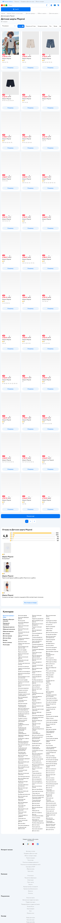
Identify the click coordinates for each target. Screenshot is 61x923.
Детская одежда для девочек (37, 630)
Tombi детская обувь (51, 649)
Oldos (47, 686)
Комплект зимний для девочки (37, 666)
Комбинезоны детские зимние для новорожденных (23, 715)
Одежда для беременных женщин (38, 729)
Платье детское (22, 818)
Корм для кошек (30, 919)
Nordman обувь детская (38, 823)
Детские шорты (53, 13)
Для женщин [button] (6, 633)
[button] (16, 9)
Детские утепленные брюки (37, 808)
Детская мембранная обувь (51, 668)
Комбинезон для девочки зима (22, 828)
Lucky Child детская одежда (51, 753)
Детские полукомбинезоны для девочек (37, 693)
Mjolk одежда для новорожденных (50, 732)
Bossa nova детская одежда (50, 724)
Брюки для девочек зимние (37, 703)
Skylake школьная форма (24, 671)
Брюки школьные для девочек (23, 654)
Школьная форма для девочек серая (23, 647)
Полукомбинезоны (37, 763)
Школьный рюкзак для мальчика (23, 632)
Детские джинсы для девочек (37, 669)
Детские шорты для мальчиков (23, 797)
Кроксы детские (36, 826)
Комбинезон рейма (37, 743)
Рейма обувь (49, 641)
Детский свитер (36, 805)
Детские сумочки (50, 809)
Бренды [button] (5, 640)
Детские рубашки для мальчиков (23, 779)
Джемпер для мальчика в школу (24, 685)
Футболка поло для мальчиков (23, 782)
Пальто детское (36, 793)
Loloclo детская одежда (51, 720)
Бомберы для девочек (37, 680)
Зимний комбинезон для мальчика (23, 785)
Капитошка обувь (50, 755)
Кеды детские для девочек (36, 724)
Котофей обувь (49, 676)
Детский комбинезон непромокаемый (37, 754)
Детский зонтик (50, 829)
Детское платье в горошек (36, 700)
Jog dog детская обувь (51, 620)
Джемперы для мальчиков (21, 800)
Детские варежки (50, 793)
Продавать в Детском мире (30, 853)
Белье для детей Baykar (51, 750)
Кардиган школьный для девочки (24, 669)
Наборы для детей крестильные (22, 721)
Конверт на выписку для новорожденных (24, 694)
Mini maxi (48, 743)
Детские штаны (36, 803)
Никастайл (48, 712)
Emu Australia (49, 745)
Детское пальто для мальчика (23, 788)
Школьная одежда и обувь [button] (8, 616)
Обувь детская (35, 810)
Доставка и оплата (30, 851)
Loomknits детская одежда (50, 709)
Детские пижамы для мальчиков (23, 791)
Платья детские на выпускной (22, 701)
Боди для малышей (22, 703)
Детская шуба (35, 635)
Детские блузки (36, 687)
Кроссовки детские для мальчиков (38, 709)
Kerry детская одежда (51, 702)
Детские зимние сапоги (52, 632)
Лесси (47, 689)
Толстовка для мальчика (24, 776)
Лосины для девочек (37, 633)
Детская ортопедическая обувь (37, 815)
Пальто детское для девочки (37, 653)
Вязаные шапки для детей (50, 815)
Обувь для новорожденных (22, 733)
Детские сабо (49, 665)
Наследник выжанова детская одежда (51, 695)
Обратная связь (30, 869)
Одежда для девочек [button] (8, 627)
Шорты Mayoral (7, 557)
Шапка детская (49, 798)
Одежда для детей (22, 692)
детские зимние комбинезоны (36, 741)
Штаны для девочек (37, 674)
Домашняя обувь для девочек (37, 721)
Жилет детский (36, 777)
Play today (48, 684)
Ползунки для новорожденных (36, 748)
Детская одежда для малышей (23, 698)
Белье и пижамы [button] (7, 642)
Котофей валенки (50, 643)
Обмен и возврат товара (30, 855)
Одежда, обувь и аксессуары (15, 13)
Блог (30, 911)
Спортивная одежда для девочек (38, 650)
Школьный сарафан (23, 680)
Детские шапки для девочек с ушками (50, 825)
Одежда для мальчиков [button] (6, 624)
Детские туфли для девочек (36, 713)
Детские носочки (50, 772)
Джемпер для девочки (37, 639)
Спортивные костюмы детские (37, 751)
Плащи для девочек (37, 773)
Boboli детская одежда (51, 763)
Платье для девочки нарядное (23, 816)
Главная (3, 13)
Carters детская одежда (51, 722)
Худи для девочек (36, 685)
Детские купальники (51, 768)
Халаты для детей (50, 779)
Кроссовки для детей (37, 828)
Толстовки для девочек (23, 825)
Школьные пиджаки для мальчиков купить (38, 798)
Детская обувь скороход (52, 651)
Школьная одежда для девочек (23, 618)
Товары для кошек (30, 917)
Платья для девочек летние (37, 677)
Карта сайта (30, 871)
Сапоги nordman (36, 817)
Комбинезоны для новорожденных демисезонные (22, 749)
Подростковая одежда (37, 759)
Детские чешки (36, 824)
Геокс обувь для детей (51, 622)
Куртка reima (35, 771)
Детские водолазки (37, 779)
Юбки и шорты (42, 13)
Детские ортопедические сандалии (50, 655)
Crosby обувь (49, 736)
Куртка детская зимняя (37, 791)
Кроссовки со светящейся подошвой (37, 820)
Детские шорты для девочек (37, 659)
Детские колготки (50, 770)
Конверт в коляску (22, 718)
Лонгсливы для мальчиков (21, 806)
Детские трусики (50, 785)
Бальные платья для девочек (36, 616)
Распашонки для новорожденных (22, 706)
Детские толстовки (37, 775)
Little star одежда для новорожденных (51, 748)
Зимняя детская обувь (51, 659)
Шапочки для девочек (51, 805)
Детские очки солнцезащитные (50, 818)
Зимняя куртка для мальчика (22, 771)
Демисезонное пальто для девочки (37, 624)
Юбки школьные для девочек (23, 636)
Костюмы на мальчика (23, 666)
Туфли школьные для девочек (23, 657)
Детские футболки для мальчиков (23, 767)
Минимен (48, 734)
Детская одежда (30, 13)
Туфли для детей (36, 727)
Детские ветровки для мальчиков (23, 762)
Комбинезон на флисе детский (23, 739)
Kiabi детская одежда (51, 757)
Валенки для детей (50, 626)
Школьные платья (22, 641)
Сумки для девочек (50, 827)
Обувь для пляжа (50, 672)
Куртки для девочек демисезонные (37, 641)
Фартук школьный (22, 651)
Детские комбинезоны (37, 735)
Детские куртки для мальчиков (23, 756)
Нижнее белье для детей (52, 783)
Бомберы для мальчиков (24, 794)
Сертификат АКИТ (30, 866)
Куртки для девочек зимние (37, 662)
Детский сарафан (22, 650)
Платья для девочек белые (37, 672)
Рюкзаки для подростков (49, 795)
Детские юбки (21, 823)
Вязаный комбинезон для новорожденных (23, 742)
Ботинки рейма (50, 645)
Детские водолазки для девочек (37, 706)
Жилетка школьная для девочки (23, 682)
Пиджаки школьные (23, 690)
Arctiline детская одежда (52, 759)
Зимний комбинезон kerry (37, 783)
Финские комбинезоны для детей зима (38, 765)
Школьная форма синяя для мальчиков (24, 677)
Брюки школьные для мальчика (23, 626)
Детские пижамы (50, 778)
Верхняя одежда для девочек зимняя (37, 656)
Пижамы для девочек (37, 637)
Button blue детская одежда (51, 704)
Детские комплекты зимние (37, 786)
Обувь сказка (49, 628)
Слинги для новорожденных (36, 732)
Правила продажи (30, 858)
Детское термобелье (37, 789)
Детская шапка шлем (51, 803)
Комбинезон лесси (36, 757)
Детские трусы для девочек (50, 775)
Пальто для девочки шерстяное (37, 697)
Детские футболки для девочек (37, 621)
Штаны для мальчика (23, 765)
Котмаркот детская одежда (50, 766)
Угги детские (49, 624)
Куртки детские (36, 745)
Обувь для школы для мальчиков (23, 660)
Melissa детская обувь (51, 661)
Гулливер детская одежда (50, 681)
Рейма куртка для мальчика (22, 812)
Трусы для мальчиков (51, 781)
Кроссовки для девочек (38, 715)
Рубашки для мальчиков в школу (24, 644)
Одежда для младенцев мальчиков (23, 736)
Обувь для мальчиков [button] (9, 629)
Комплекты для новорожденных (22, 753)
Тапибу (47, 618)
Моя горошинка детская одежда (24, 745)
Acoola (47, 678)
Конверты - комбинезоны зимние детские (23, 724)
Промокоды (30, 860)
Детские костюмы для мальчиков (23, 774)
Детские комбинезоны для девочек (37, 647)
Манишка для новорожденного (50, 822)
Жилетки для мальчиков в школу (24, 664)
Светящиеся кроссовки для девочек (38, 718)
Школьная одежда (22, 615)
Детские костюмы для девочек (37, 682)
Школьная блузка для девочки (23, 629)
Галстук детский (50, 811)
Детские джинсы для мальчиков (23, 809)
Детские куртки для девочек (37, 689)
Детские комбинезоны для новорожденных (23, 709)
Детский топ (49, 787)
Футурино (48, 714)
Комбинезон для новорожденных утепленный (22, 729)
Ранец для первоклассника (50, 800)
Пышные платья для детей (37, 627)
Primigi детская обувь (51, 634)
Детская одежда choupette (50, 692)
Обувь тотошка (49, 718)
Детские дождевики (37, 781)
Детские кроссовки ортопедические (51, 637)
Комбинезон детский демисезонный (37, 738)
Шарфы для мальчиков (51, 813)
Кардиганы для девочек (37, 618)
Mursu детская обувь (51, 671)
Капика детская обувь (51, 698)
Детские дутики (50, 657)
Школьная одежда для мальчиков (23, 623)
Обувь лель (49, 727)
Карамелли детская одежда (50, 741)
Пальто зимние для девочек (22, 821)
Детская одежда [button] (7, 636)
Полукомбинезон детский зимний (36, 801)
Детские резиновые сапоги (51, 616)
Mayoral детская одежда (52, 700)
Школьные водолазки (23, 688)
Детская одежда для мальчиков (23, 803)
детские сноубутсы (37, 812)
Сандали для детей (50, 639)
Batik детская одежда (51, 729)
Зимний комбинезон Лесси (37, 768)
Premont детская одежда (52, 738)
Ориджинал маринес (51, 707)
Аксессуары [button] (6, 644)
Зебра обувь (49, 630)
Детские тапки (35, 830)
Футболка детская (36, 761)
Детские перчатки (50, 807)
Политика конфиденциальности (30, 862)
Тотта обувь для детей (51, 761)
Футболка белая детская (38, 795)
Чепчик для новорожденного (50, 790)
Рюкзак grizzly (21, 620)
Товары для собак (30, 922)
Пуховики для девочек (37, 644)
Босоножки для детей (51, 647)
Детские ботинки (50, 663)
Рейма (47, 687)
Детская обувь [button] (7, 638)
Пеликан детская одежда (52, 716)
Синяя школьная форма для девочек (23, 639)
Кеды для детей (49, 674)
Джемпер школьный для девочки (24, 674)
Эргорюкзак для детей (23, 712)
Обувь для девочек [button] (8, 631)
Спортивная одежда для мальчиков (24, 759)
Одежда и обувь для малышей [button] (8, 620)
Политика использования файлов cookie (30, 864)
